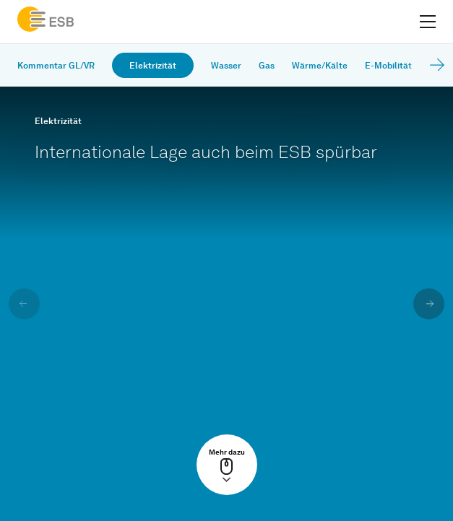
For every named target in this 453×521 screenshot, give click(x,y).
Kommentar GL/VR (56, 65)
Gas (267, 65)
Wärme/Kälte (320, 65)
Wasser (226, 65)
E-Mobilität (388, 65)
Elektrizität (152, 65)
